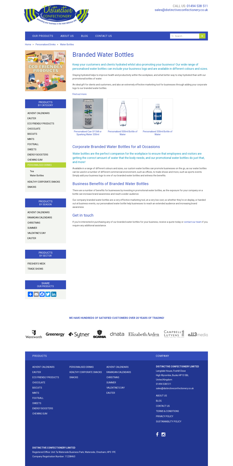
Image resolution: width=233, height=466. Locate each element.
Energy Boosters (38, 154)
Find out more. (79, 94)
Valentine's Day (37, 233)
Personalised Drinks (40, 165)
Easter (32, 118)
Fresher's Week (36, 263)
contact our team (193, 222)
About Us (67, 36)
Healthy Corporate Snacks (44, 182)
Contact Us (103, 36)
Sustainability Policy (168, 421)
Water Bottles (37, 175)
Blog (84, 36)
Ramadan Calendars (40, 217)
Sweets (32, 149)
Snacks (32, 187)
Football (33, 144)
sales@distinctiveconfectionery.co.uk (181, 10)
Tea (32, 171)
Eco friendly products (41, 123)
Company (162, 355)
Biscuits (32, 134)
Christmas (34, 222)
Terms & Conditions (167, 411)
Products (39, 355)
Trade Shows (35, 269)
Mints (31, 139)
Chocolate (34, 128)
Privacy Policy (164, 416)
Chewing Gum (35, 160)
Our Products (42, 36)
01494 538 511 (197, 6)
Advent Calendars (39, 113)
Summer (32, 228)
